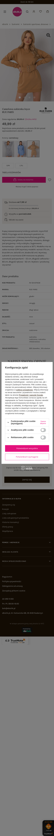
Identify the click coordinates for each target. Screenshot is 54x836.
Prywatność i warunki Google (31, 395)
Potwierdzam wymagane (27, 457)
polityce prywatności (24, 390)
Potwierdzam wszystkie (27, 448)
